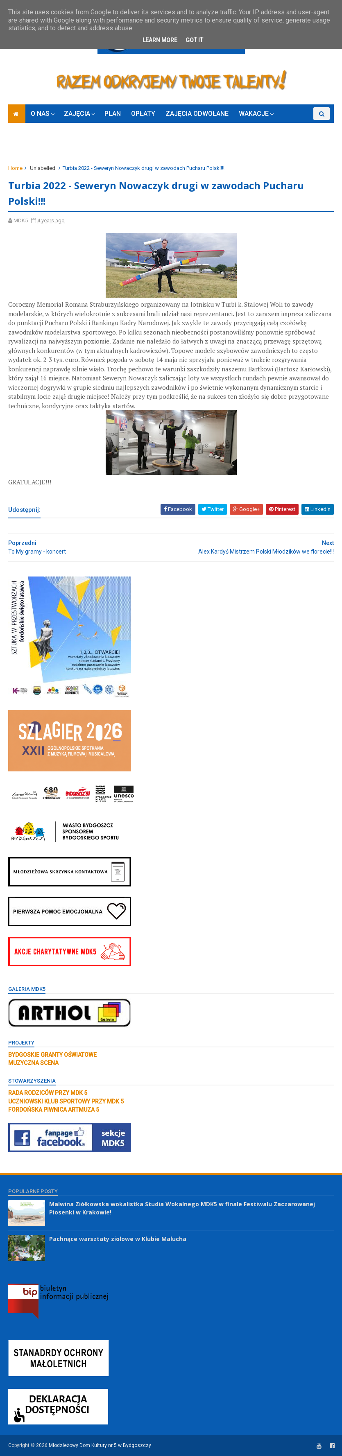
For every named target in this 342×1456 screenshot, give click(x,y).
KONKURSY (300, 126)
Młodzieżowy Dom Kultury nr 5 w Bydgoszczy (100, 1445)
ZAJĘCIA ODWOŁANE (197, 114)
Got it (194, 40)
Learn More (160, 40)
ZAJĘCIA (77, 114)
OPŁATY (143, 114)
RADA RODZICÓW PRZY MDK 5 (47, 1093)
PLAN (112, 114)
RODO (54, 145)
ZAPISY (24, 145)
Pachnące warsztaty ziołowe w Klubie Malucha (117, 1239)
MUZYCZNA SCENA (33, 1063)
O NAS (40, 114)
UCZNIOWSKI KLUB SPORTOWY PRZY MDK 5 (66, 1101)
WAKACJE (254, 114)
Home (15, 168)
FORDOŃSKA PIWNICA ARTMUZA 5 (53, 1109)
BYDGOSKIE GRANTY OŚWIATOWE (52, 1054)
